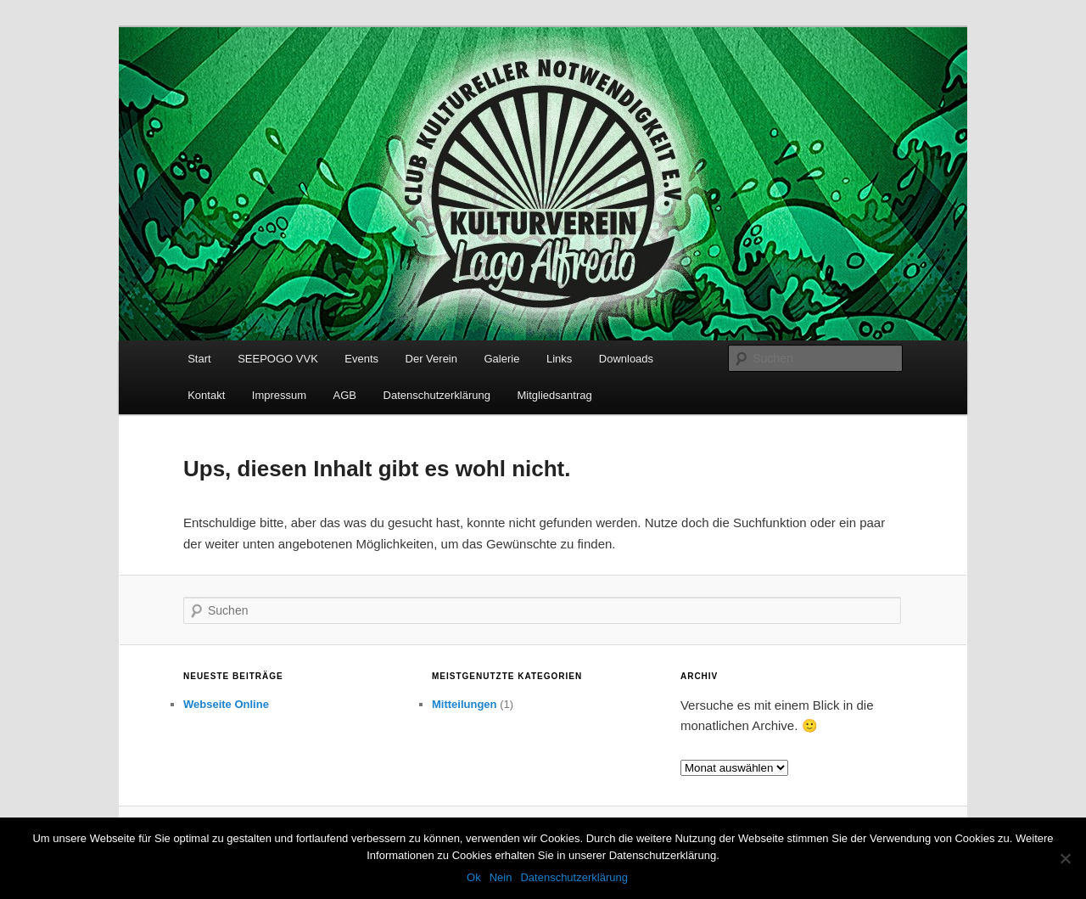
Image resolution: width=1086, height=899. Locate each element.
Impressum (279, 395)
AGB (344, 395)
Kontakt (206, 395)
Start (199, 358)
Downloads (626, 358)
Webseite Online (226, 704)
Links (559, 358)
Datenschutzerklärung (436, 395)
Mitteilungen (464, 704)
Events (361, 358)
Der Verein (431, 358)
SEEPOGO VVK (278, 358)
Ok (474, 877)
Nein (501, 877)
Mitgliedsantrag (555, 395)
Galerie (501, 358)
